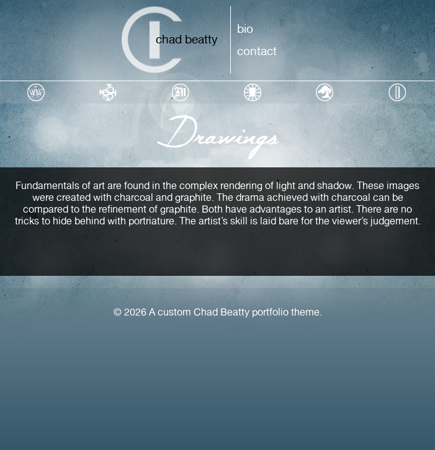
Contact (257, 51)
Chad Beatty (187, 39)
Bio (245, 28)
